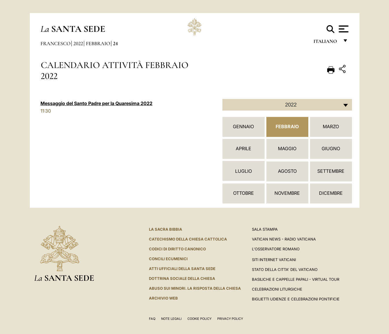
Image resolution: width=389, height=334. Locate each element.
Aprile (243, 148)
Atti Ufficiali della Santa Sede (182, 268)
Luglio (243, 171)
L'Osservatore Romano (276, 249)
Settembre (330, 171)
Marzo (331, 126)
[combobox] (287, 105)
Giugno (331, 148)
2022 (78, 43)
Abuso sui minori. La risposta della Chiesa (195, 288)
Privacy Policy (230, 319)
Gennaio (243, 126)
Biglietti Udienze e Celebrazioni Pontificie (296, 299)
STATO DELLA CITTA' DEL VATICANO (285, 269)
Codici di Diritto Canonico (177, 249)
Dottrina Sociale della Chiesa (182, 278)
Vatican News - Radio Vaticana (284, 239)
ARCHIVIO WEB (163, 298)
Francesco (55, 43)
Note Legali (171, 319)
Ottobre (243, 193)
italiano (326, 42)
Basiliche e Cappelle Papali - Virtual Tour (295, 279)
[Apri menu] (343, 29)
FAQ (152, 319)
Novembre (287, 193)
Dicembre (331, 193)
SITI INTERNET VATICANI (274, 259)
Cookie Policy (199, 319)
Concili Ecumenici (168, 258)
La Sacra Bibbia (165, 229)
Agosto (287, 171)
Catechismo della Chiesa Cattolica (188, 239)
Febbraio (98, 43)
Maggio (287, 148)
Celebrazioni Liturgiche (277, 289)
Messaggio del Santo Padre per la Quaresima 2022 (96, 103)
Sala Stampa (265, 229)
